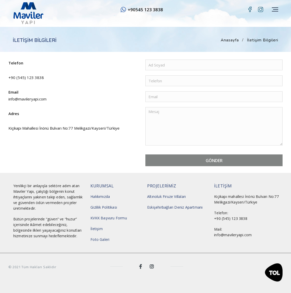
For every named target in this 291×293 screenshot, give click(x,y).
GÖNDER (214, 160)
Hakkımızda (100, 196)
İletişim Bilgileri (262, 40)
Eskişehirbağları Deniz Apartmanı (175, 207)
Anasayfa (230, 40)
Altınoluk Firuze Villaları (166, 196)
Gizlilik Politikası (103, 207)
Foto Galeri (99, 239)
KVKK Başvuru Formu (108, 218)
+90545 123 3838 (145, 10)
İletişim (96, 228)
